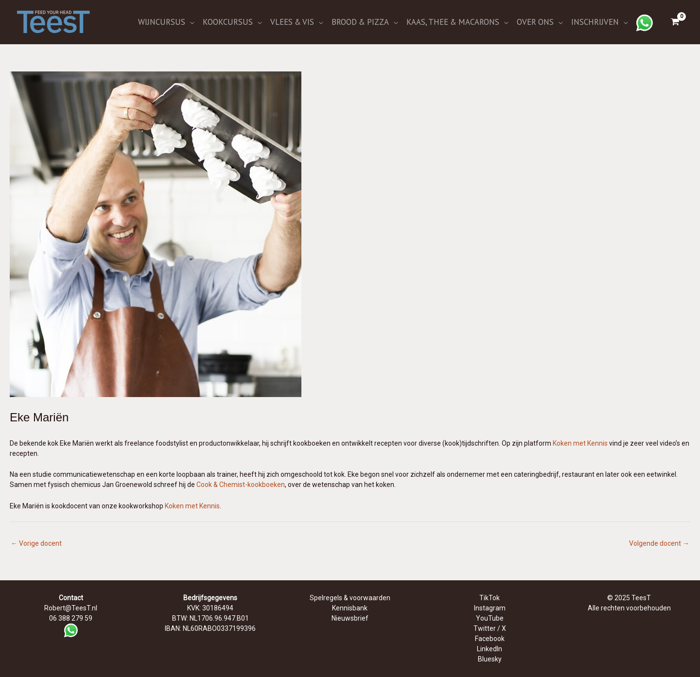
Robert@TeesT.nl (70, 608)
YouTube (490, 618)
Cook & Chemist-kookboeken (240, 484)
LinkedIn (489, 649)
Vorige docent (36, 543)
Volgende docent (659, 543)
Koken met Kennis (580, 443)
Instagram (490, 608)
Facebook (490, 638)
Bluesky (490, 659)
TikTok (489, 598)
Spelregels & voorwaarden (350, 598)
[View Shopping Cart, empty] (675, 21)
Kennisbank (350, 608)
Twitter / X (489, 628)
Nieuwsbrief (350, 618)
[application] (189, 22)
